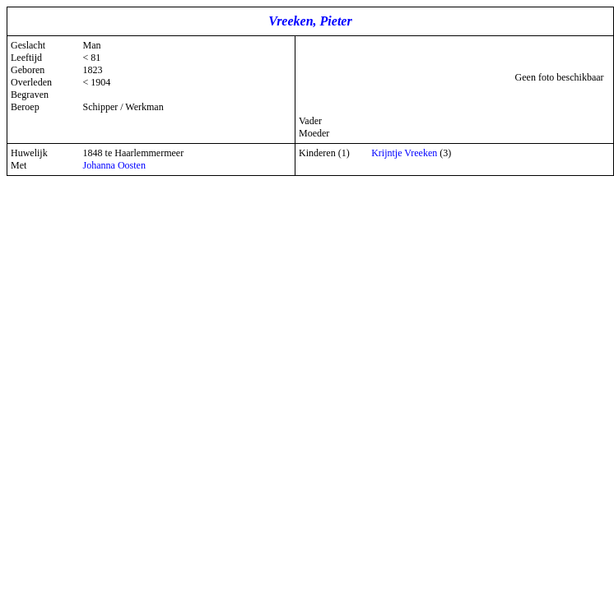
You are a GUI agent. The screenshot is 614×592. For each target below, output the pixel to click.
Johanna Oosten (114, 165)
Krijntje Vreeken (404, 153)
